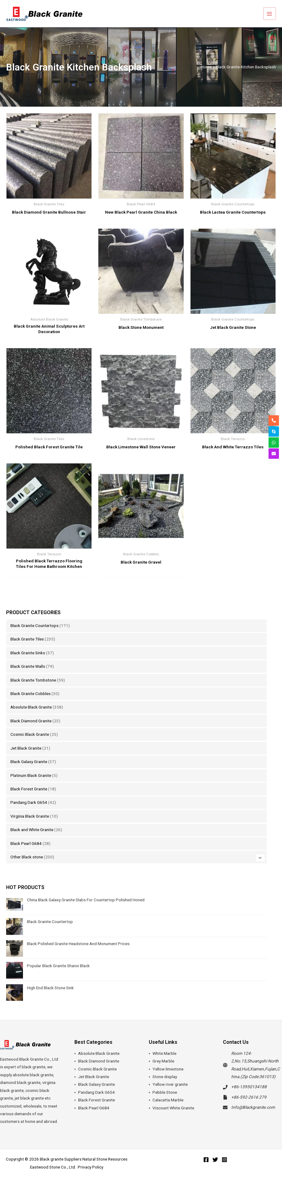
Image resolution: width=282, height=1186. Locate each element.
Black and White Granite (31, 829)
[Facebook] (206, 1159)
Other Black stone (26, 856)
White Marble (164, 1053)
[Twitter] (215, 1159)
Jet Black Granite (25, 748)
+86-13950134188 (249, 1086)
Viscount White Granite (173, 1107)
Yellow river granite (170, 1084)
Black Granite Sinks (27, 652)
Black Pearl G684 (26, 843)
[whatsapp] (274, 442)
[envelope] (274, 453)
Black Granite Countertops (34, 625)
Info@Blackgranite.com (253, 1107)
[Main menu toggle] (270, 14)
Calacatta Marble (167, 1099)
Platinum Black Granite (30, 775)
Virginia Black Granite (29, 816)
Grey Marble (163, 1061)
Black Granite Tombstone (33, 680)
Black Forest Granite (28, 788)
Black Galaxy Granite (28, 761)
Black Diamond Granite (30, 720)
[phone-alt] (274, 420)
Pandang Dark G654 (28, 802)
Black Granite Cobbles (30, 693)
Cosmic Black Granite (29, 734)
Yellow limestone (167, 1068)
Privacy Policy (90, 1167)
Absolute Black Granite (31, 707)
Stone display (164, 1076)
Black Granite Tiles (27, 639)
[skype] (274, 431)
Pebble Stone (164, 1092)
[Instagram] (224, 1159)
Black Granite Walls (27, 666)
